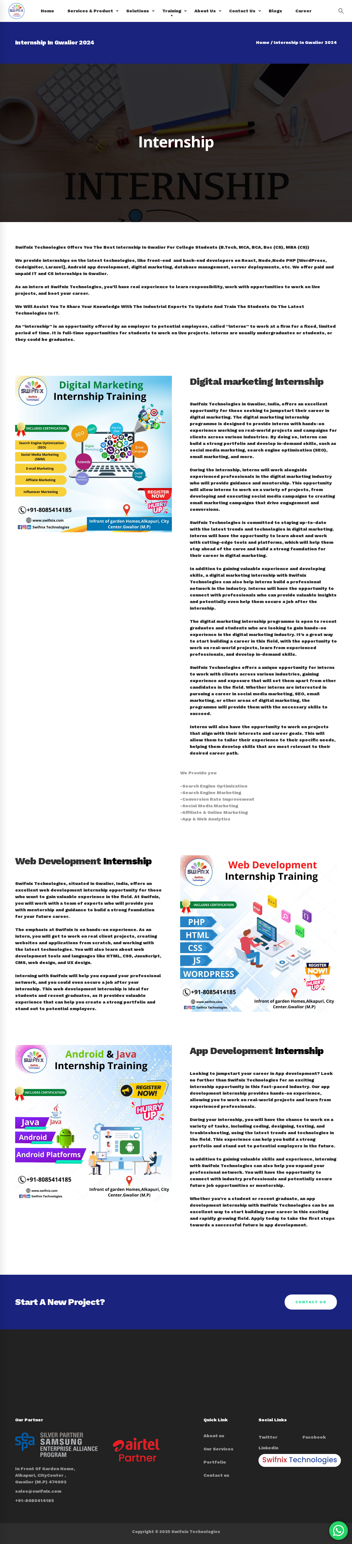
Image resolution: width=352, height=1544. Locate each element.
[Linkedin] (268, 1448)
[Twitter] (268, 1437)
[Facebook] (314, 1437)
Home (263, 42)
